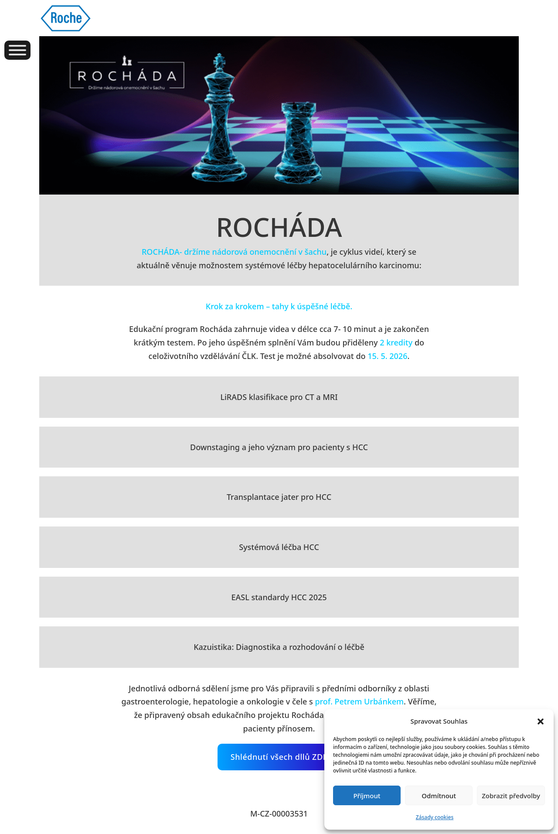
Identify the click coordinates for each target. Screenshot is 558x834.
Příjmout (366, 795)
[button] (540, 721)
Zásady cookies (435, 817)
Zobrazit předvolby (511, 795)
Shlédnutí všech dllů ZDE (279, 757)
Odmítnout (439, 795)
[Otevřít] (17, 50)
